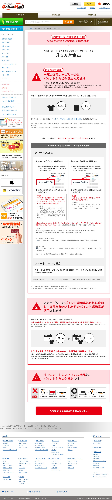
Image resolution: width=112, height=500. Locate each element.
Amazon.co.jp (5, 84)
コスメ (4, 461)
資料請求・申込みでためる (9, 110)
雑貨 (20, 465)
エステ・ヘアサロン (8, 472)
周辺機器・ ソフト (40, 447)
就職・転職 (22, 481)
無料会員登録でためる (8, 107)
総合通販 (5, 443)
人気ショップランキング (9, 97)
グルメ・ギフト (6, 68)
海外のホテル (96, 463)
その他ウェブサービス (41, 467)
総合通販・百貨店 (7, 39)
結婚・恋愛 (38, 465)
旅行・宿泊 (71, 443)
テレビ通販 (6, 445)
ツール (95, 472)
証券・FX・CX (7, 479)
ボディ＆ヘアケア (7, 465)
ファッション (5, 49)
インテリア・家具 (24, 461)
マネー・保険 (5, 75)
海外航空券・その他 (98, 467)
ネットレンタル (23, 447)
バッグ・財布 (55, 452)
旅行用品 (70, 445)
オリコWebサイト (104, 8)
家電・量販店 (38, 443)
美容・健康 (5, 57)
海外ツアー (96, 465)
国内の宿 (95, 454)
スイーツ (54, 465)
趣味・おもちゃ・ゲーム (9, 71)
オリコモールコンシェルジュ (101, 474)
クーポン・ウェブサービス (9, 64)
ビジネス (4, 78)
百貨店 (4, 447)
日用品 (21, 470)
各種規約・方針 (8, 498)
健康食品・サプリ (7, 467)
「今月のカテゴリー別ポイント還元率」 (67, 119)
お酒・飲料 (54, 467)
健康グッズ (6, 470)
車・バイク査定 (39, 463)
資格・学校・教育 (24, 479)
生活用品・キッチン (24, 463)
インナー (54, 450)
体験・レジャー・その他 (99, 461)
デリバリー (54, 461)
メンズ (53, 445)
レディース (54, 443)
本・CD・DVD (6, 42)
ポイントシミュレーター (99, 476)
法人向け (21, 483)
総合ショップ (22, 443)
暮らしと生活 (5, 60)
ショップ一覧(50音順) (8, 101)
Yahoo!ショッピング (7, 91)
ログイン (89, 4)
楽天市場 (4, 88)
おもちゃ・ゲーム (72, 461)
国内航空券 (96, 458)
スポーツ (70, 465)
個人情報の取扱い (24, 498)
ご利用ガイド (11, 21)
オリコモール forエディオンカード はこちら (103, 21)
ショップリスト (97, 443)
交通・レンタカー (72, 447)
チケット (70, 450)
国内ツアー (96, 456)
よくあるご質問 (81, 8)
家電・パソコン (6, 46)
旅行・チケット (6, 53)
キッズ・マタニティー (57, 447)
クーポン (37, 461)
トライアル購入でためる (9, 114)
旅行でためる (11, 28)
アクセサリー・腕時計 (57, 454)
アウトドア (71, 467)
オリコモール (9, 492)
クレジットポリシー (41, 498)
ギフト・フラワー (56, 470)
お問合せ (92, 8)
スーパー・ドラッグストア (10, 450)
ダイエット (6, 463)
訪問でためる (97, 447)
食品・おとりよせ (56, 463)
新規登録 (75, 4)
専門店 (21, 445)
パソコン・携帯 (39, 445)
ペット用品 (22, 467)
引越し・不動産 (23, 472)
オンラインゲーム (72, 463)
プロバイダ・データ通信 (41, 450)
